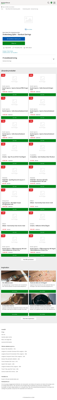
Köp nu (14, 43)
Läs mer (15, 94)
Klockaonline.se (5, 3)
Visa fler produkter (28, 259)
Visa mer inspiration (28, 318)
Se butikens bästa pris (14, 39)
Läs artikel (14, 291)
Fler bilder (28, 29)
